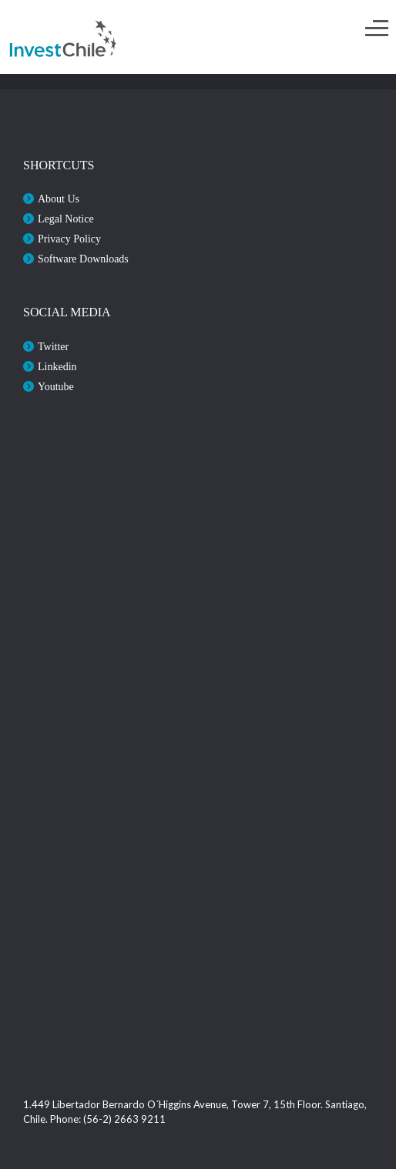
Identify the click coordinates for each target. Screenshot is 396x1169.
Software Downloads (83, 259)
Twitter (53, 346)
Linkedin (57, 366)
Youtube (56, 386)
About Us (58, 199)
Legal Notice (66, 219)
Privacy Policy (69, 239)
